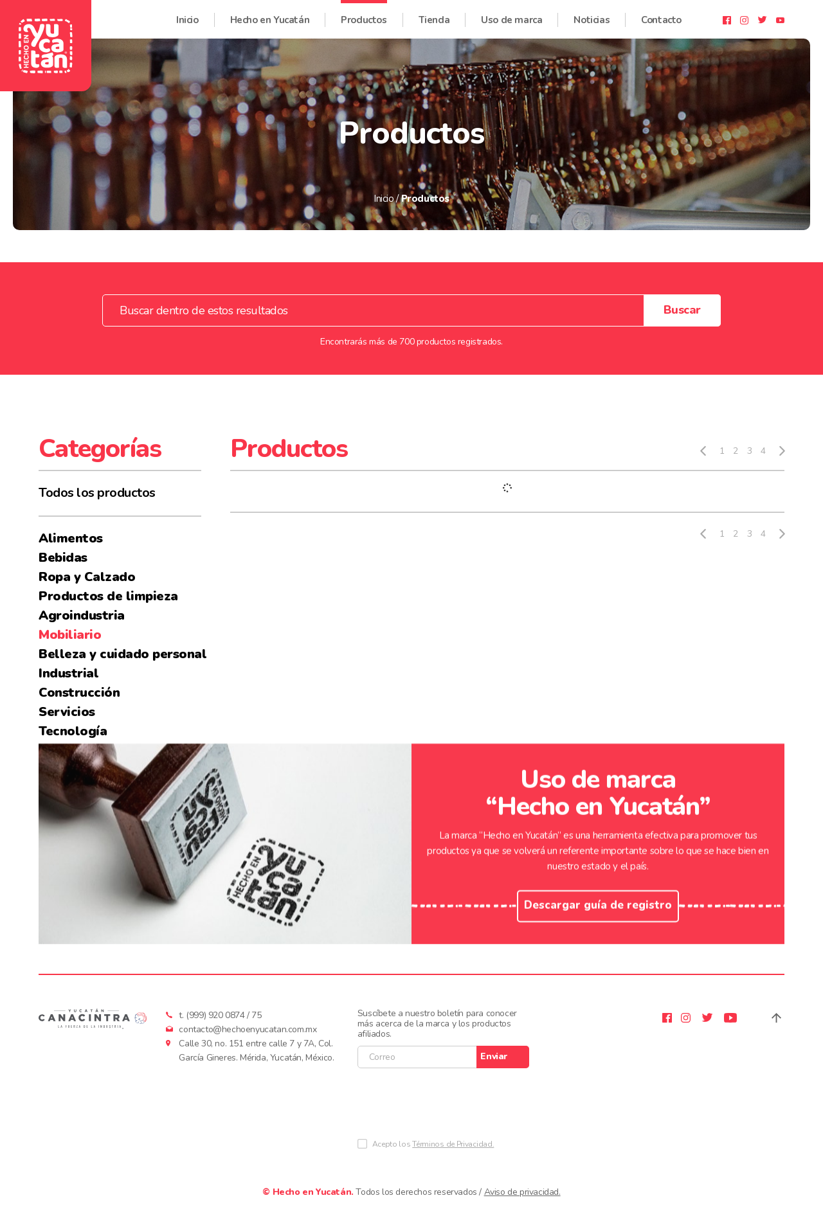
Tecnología (73, 731)
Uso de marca (511, 13)
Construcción (79, 692)
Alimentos (71, 538)
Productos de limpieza (108, 596)
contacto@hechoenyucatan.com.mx (247, 1029)
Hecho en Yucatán (270, 13)
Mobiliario (70, 634)
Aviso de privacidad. (522, 1192)
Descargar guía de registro (598, 929)
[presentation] (455, 1106)
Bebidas (63, 557)
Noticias (592, 13)
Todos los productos (97, 492)
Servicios (67, 712)
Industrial (68, 673)
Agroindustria (82, 615)
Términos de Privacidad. (453, 1144)
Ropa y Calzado (87, 577)
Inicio (187, 13)
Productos (363, 13)
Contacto (661, 13)
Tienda (434, 13)
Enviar (493, 1056)
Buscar (682, 310)
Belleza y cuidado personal (120, 654)
